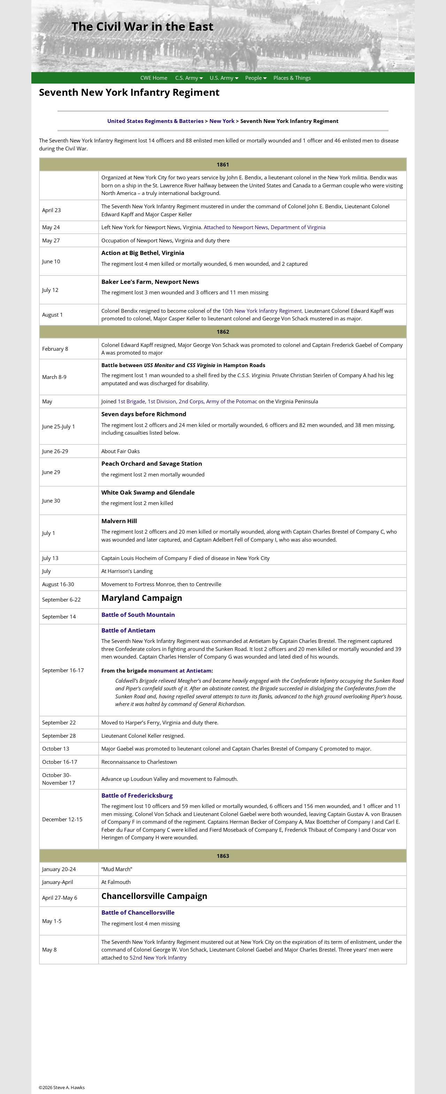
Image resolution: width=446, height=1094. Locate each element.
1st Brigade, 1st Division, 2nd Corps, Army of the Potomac (187, 401)
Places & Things (292, 77)
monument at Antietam (180, 670)
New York (221, 120)
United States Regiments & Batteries (155, 120)
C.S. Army (190, 78)
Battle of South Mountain (138, 615)
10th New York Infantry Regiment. (262, 310)
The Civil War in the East (142, 26)
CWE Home (153, 77)
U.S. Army (225, 78)
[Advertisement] (223, 1035)
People (257, 78)
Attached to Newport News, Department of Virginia (264, 227)
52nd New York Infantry (158, 957)
